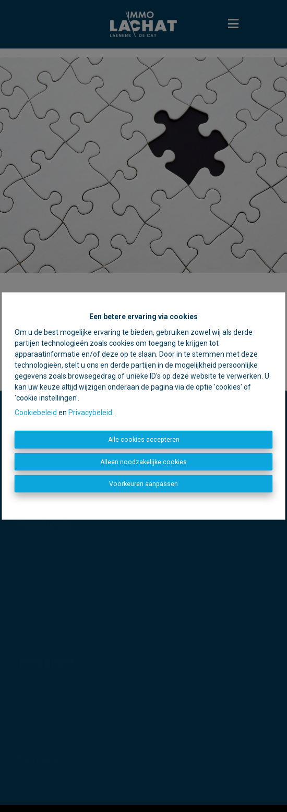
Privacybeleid (90, 412)
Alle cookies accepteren (144, 439)
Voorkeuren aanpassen (143, 484)
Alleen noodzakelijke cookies (143, 461)
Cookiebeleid (36, 412)
